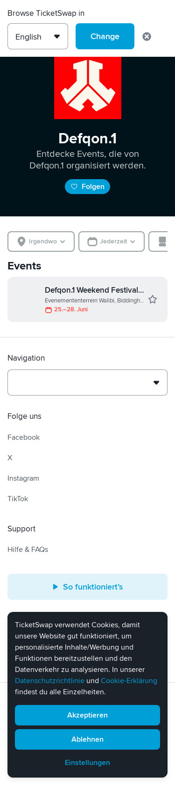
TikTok (17, 498)
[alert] (87, 695)
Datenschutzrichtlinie (49, 680)
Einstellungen (87, 762)
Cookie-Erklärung (129, 680)
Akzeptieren (87, 715)
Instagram (23, 478)
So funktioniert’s (87, 587)
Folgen (87, 186)
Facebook (23, 437)
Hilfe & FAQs (27, 549)
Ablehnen (87, 739)
